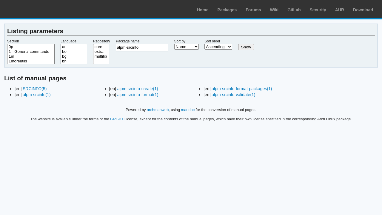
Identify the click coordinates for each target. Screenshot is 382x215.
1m (30, 56)
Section (13, 41)
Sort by (180, 41)
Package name (127, 41)
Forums (253, 9)
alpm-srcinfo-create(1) (137, 88)
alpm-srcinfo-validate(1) (233, 94)
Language (68, 41)
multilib (101, 56)
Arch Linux (32, 9)
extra (101, 51)
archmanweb (158, 110)
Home (203, 9)
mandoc (188, 110)
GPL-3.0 (117, 119)
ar (74, 46)
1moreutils (30, 61)
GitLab (294, 9)
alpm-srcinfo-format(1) (137, 94)
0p (30, 46)
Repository (101, 41)
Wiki (274, 9)
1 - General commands (30, 51)
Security (318, 9)
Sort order (212, 41)
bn (74, 61)
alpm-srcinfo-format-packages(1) (242, 88)
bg (74, 56)
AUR (339, 9)
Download (363, 9)
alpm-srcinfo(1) (36, 94)
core (101, 46)
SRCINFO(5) (35, 88)
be (74, 51)
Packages (227, 9)
